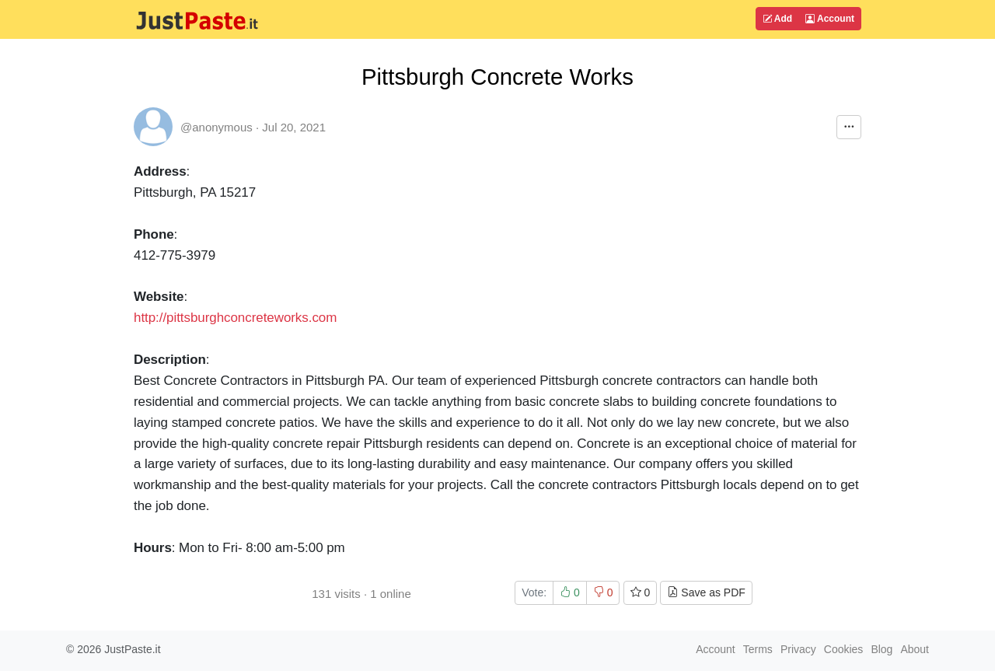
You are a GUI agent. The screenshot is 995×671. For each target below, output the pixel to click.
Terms (758, 649)
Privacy (798, 649)
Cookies (844, 649)
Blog (881, 649)
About (914, 649)
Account (829, 18)
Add (777, 18)
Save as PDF (706, 592)
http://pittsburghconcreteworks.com (235, 317)
